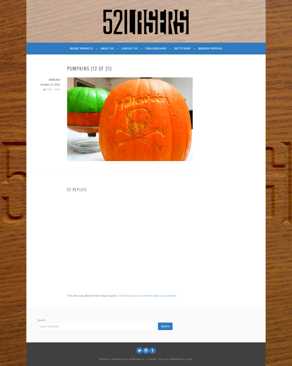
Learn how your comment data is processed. (147, 295)
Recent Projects (81, 48)
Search (41, 320)
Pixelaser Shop (155, 48)
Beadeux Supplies (210, 48)
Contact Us (129, 48)
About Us (107, 48)
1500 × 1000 (53, 89)
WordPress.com (181, 359)
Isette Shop (182, 48)
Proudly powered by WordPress (122, 359)
